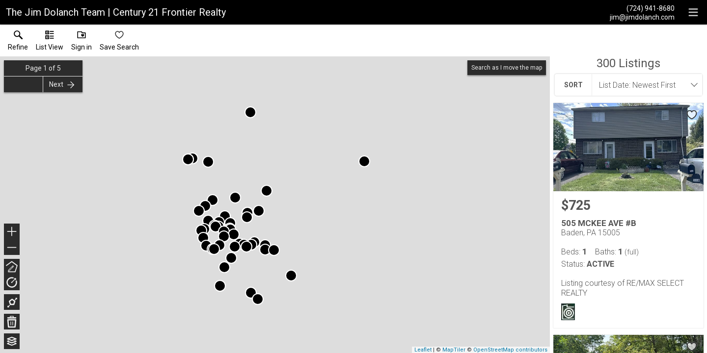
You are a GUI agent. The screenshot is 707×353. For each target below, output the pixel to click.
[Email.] (642, 16)
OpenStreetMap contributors (510, 350)
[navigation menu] (693, 12)
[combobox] (644, 85)
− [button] (11, 247)
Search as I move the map (506, 67)
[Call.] (642, 7)
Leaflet (423, 350)
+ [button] (12, 232)
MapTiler (453, 350)
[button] (49, 42)
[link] (18, 42)
